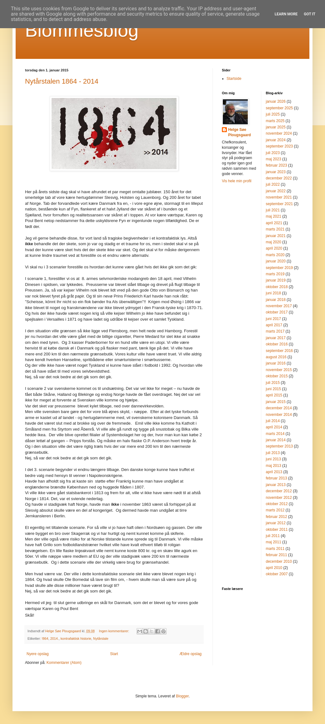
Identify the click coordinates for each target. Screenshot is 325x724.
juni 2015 (273, 389)
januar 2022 (276, 191)
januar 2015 (276, 402)
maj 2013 (273, 465)
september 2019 (279, 268)
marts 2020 (275, 255)
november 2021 (279, 197)
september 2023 (279, 146)
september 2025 (279, 108)
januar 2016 (276, 363)
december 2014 (279, 408)
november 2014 (279, 414)
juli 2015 (273, 382)
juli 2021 (273, 210)
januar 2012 (276, 523)
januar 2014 (276, 440)
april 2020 (274, 248)
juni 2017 (273, 319)
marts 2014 (275, 434)
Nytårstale (100, 638)
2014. (54, 638)
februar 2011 (276, 555)
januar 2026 (276, 101)
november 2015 (279, 370)
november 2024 (279, 133)
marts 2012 (275, 510)
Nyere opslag (38, 654)
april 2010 (274, 568)
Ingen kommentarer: (114, 631)
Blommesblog (82, 30)
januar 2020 (276, 261)
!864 (45, 638)
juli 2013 (273, 453)
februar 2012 (276, 517)
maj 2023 (273, 159)
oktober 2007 (277, 574)
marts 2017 (275, 331)
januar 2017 (276, 338)
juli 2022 (273, 184)
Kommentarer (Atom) (64, 662)
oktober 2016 (277, 344)
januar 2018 (276, 299)
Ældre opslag (190, 654)
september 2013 (279, 446)
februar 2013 (276, 478)
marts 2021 (275, 229)
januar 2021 (276, 236)
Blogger (182, 696)
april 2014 (274, 427)
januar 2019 (276, 280)
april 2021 (274, 223)
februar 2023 (276, 165)
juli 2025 (273, 114)
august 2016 (276, 357)
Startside (234, 78)
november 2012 (279, 497)
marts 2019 (275, 274)
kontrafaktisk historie (76, 638)
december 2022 (279, 178)
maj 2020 (273, 242)
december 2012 (279, 491)
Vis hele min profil (237, 181)
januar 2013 (276, 485)
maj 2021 (273, 216)
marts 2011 (275, 548)
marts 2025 (275, 121)
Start (114, 654)
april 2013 (274, 472)
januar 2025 (276, 127)
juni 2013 (273, 459)
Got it (309, 14)
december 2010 (279, 561)
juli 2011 (273, 536)
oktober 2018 (277, 287)
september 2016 (279, 351)
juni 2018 (273, 293)
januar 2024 (276, 140)
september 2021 (279, 204)
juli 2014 (273, 421)
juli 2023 (273, 153)
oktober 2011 (277, 529)
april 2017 (274, 325)
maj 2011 (273, 542)
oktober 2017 (277, 312)
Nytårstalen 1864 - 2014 (61, 81)
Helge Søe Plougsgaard (239, 132)
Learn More (286, 14)
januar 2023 (276, 172)
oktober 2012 (277, 504)
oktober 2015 (277, 376)
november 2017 (279, 306)
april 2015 (274, 395)
